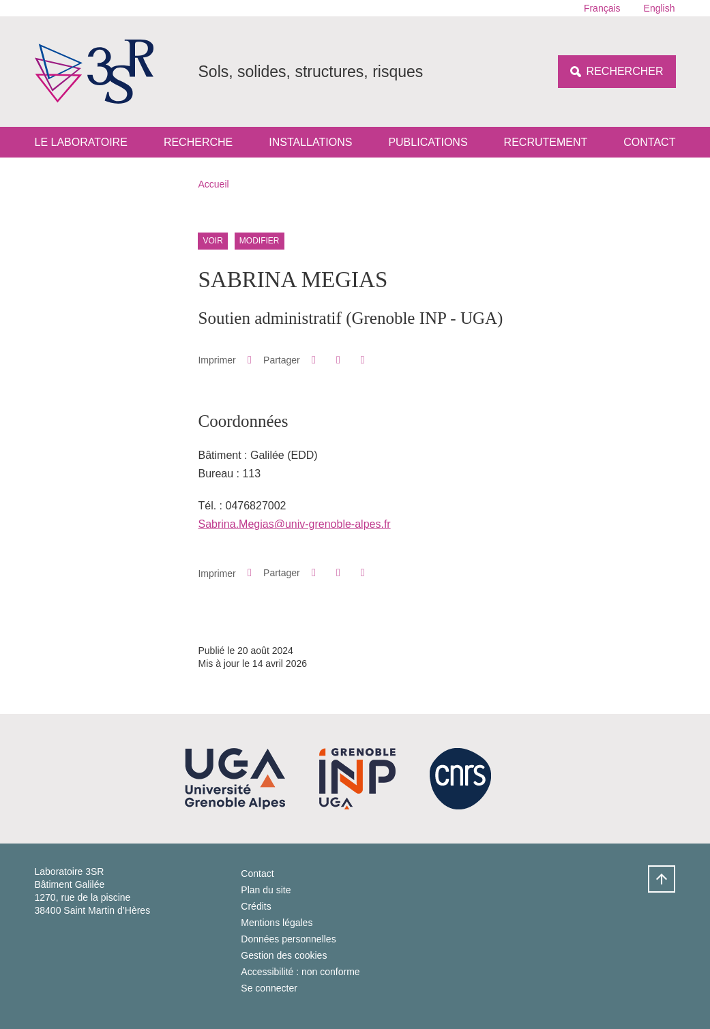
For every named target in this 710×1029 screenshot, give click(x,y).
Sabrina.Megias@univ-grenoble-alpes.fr (294, 524)
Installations (310, 142)
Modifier (259, 240)
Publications (427, 142)
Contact (649, 142)
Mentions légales (276, 922)
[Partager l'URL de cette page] (362, 360)
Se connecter (269, 988)
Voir (212, 240)
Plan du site (266, 889)
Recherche (198, 142)
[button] (313, 360)
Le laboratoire (81, 142)
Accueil (213, 184)
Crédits (256, 906)
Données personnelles (288, 939)
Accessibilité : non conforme (300, 971)
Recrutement (546, 142)
